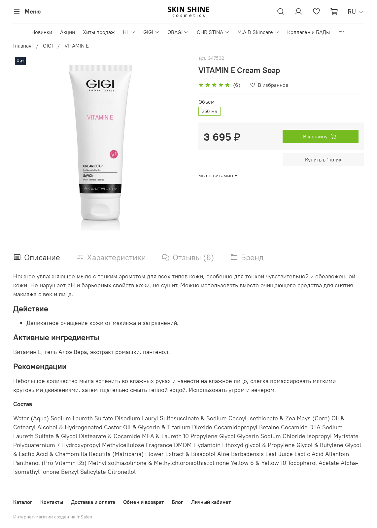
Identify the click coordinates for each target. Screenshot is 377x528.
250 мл (209, 111)
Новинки (41, 32)
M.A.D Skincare (258, 32)
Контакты (51, 502)
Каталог (22, 502)
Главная (22, 45)
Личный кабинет (211, 502)
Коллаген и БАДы (308, 32)
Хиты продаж (99, 32)
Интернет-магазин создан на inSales (52, 517)
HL (129, 32)
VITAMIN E (76, 45)
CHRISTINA (213, 32)
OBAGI (178, 32)
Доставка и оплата (93, 502)
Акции (67, 32)
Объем (206, 102)
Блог (177, 502)
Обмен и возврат (143, 502)
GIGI (151, 32)
